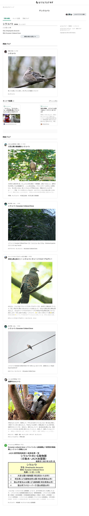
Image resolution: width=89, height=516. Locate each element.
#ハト (35, 318)
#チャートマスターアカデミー (16, 318)
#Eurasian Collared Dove (30, 248)
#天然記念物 (23, 195)
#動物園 (18, 502)
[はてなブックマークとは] (13, 101)
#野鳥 (9, 195)
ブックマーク (7, 106)
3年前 (18, 326)
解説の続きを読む (30, 36)
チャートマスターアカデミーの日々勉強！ (18, 256)
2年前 (30, 256)
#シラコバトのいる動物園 (28, 502)
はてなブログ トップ (8, 7)
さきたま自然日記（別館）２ (15, 144)
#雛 (20, 434)
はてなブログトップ (65, 30)
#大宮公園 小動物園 (33, 195)
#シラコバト (11, 94)
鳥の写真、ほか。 (12, 203)
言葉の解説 (7, 18)
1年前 (24, 144)
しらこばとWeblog (12, 379)
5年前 (22, 444)
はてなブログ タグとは (65, 28)
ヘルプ (73, 28)
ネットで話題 (16, 18)
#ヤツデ (32, 434)
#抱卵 (16, 434)
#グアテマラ (11, 248)
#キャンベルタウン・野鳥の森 (16, 436)
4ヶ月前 (16, 51)
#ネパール (11, 371)
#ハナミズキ (25, 434)
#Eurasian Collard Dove (29, 371)
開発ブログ (78, 28)
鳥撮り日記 (10, 51)
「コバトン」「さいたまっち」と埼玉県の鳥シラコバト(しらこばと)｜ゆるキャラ (11, 110)
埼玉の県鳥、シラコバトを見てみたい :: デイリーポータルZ (48, 110)
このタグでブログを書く (79, 14)
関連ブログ (26, 18)
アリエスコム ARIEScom (14, 444)
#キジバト (11, 434)
